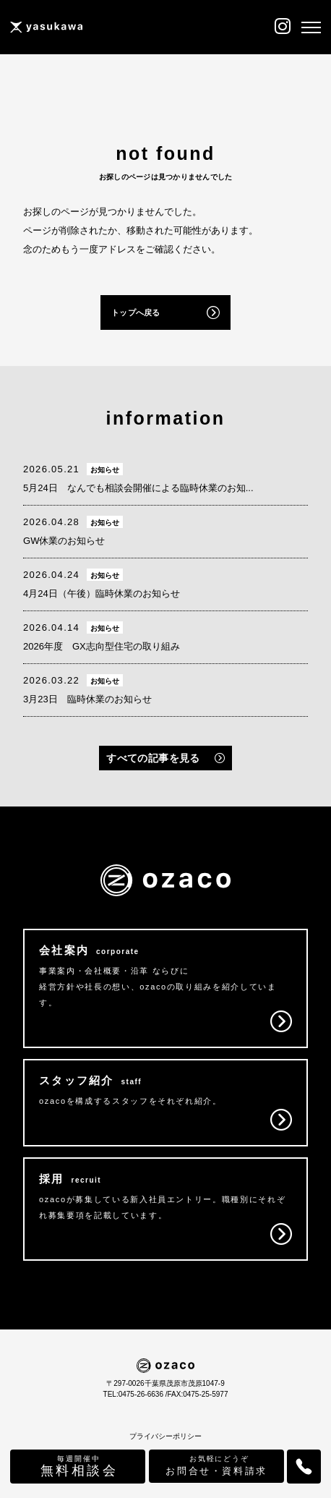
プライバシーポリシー (165, 1436)
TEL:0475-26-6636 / (135, 1394)
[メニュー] (311, 27)
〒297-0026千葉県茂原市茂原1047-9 (165, 1383)
